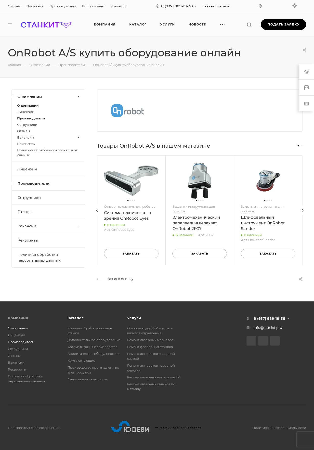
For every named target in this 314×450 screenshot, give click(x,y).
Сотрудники (27, 125)
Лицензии (25, 112)
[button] (298, 145)
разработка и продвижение (156, 427)
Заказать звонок (216, 6)
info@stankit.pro (268, 327)
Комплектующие (81, 360)
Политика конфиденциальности (279, 428)
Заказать (131, 253)
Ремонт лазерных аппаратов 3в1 (154, 377)
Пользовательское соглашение (34, 428)
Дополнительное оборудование (94, 340)
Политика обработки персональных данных (47, 152)
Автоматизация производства (92, 347)
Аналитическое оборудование (92, 354)
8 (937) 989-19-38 (177, 6)
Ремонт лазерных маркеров (150, 340)
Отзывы (23, 131)
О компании (48, 96)
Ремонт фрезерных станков (150, 347)
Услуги (134, 318)
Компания (18, 318)
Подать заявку (283, 24)
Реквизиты (26, 144)
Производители (31, 118)
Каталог (75, 318)
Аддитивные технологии (87, 379)
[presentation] (97, 215)
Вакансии (48, 137)
